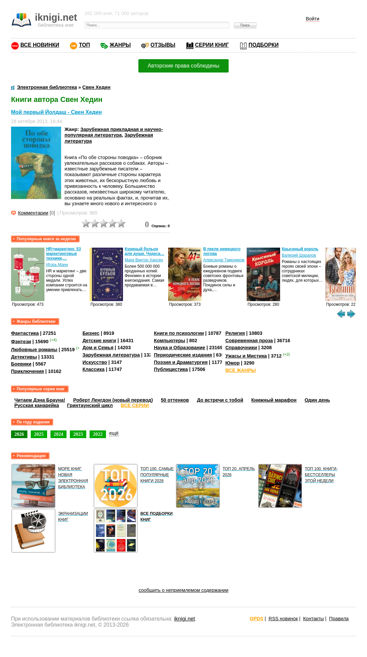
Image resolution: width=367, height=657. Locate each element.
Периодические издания (183, 355)
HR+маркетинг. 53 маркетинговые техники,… (63, 254)
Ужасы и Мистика (246, 356)
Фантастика (25, 333)
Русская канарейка (36, 405)
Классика (94, 369)
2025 (39, 434)
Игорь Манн (57, 264)
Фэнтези (21, 341)
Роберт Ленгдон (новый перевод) (113, 400)
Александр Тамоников (224, 260)
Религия (235, 333)
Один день (317, 400)
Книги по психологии (179, 333)
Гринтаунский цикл (90, 405)
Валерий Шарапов (299, 255)
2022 (98, 434)
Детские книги (99, 340)
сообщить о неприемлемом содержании (184, 590)
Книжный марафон (274, 400)
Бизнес (91, 333)
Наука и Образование (179, 347)
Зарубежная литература (111, 355)
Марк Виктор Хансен (144, 260)
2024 (59, 434)
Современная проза (249, 340)
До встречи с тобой (220, 400)
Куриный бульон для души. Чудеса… (144, 251)
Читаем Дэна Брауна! (39, 400)
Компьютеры (169, 340)
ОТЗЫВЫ (162, 45)
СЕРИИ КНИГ (212, 45)
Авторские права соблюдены (183, 66)
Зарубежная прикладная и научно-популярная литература (114, 132)
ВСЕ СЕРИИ (135, 405)
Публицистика (171, 369)
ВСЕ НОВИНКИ (39, 45)
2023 (78, 434)
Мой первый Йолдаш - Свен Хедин (56, 112)
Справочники (241, 347)
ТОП (84, 45)
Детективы (24, 357)
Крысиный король (300, 249)
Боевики (21, 364)
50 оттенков (175, 400)
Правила (339, 618)
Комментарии (33, 213)
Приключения (27, 371)
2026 (19, 434)
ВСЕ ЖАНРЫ (240, 370)
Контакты (313, 618)
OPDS (256, 618)
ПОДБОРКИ (264, 45)
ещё (114, 433)
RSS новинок (283, 618)
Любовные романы (34, 349)
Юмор (232, 363)
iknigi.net (184, 619)
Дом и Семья (98, 347)
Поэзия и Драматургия (181, 362)
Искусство (95, 362)
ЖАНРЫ (120, 45)
